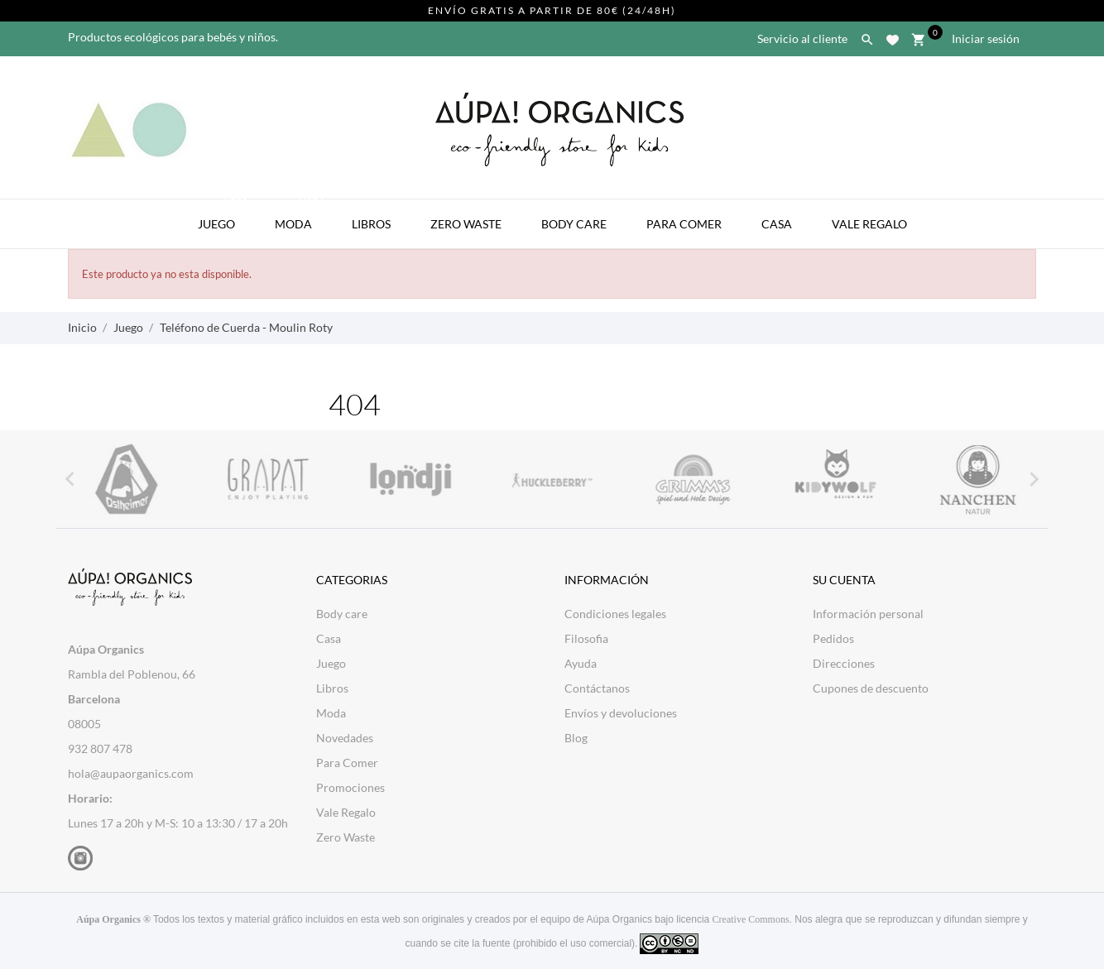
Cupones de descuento (871, 688)
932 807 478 (100, 748)
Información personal (868, 614)
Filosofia (586, 638)
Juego (224, 215)
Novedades (344, 738)
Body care (341, 614)
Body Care (574, 224)
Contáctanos (597, 688)
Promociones (350, 787)
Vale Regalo (869, 224)
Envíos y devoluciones (620, 713)
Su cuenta (844, 580)
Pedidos (833, 638)
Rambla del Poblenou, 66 (131, 674)
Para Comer (684, 224)
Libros (371, 224)
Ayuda (580, 663)
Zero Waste (466, 224)
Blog (576, 738)
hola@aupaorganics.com (131, 773)
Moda (301, 215)
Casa (776, 224)
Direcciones (844, 663)
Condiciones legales (615, 614)
